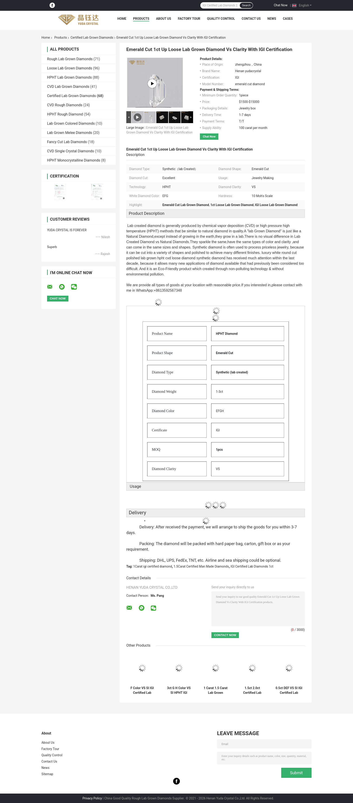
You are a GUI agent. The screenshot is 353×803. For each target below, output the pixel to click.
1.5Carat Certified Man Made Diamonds (201, 566)
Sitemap (47, 774)
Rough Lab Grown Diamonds (70, 59)
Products (141, 18)
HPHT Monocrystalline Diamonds (73, 160)
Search (246, 5)
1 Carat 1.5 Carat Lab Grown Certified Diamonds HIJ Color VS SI (215, 690)
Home (121, 18)
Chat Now (280, 5)
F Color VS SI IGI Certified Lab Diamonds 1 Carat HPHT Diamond (142, 690)
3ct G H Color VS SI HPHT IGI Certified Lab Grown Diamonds (179, 690)
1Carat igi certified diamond (152, 566)
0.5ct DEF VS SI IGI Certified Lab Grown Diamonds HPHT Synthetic (289, 690)
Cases (288, 18)
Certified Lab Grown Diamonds (91, 37)
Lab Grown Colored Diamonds (71, 123)
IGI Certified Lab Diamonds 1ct (252, 566)
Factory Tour (189, 18)
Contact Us (251, 18)
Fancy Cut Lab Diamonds (67, 142)
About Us (163, 18)
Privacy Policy (92, 798)
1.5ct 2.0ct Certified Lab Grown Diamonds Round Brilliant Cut (252, 690)
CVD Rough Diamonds (64, 105)
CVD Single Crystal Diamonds (70, 151)
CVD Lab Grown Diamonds (68, 86)
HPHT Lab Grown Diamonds (69, 77)
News (271, 18)
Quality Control (221, 18)
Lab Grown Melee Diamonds (69, 133)
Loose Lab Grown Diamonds (69, 68)
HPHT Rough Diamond (65, 114)
